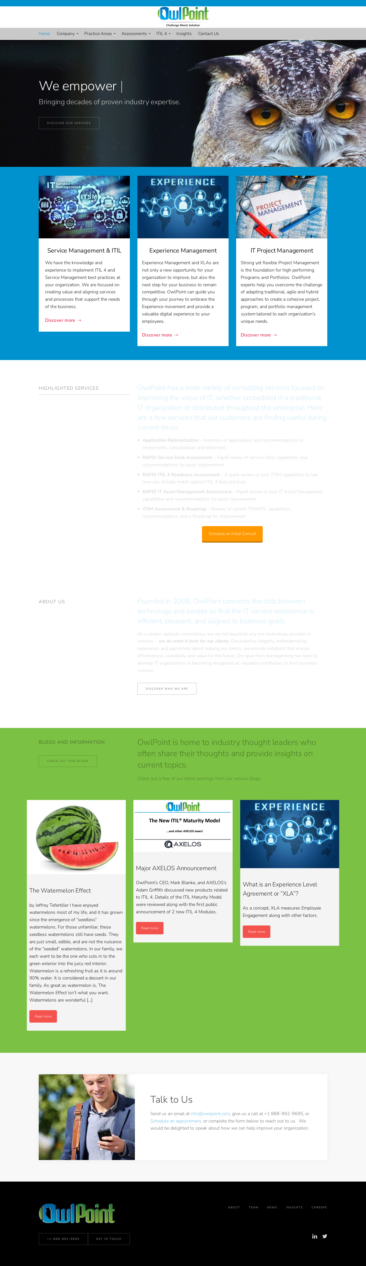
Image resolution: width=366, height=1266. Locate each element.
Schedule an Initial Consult (232, 522)
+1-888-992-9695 (63, 1253)
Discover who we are (167, 689)
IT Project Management (282, 250)
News (272, 1229)
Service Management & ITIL (84, 250)
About (234, 1229)
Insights (294, 1229)
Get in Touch (108, 1253)
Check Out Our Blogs (68, 761)
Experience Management (183, 250)
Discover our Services (69, 123)
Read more (43, 1016)
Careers (319, 1229)
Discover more (60, 320)
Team (253, 1229)
